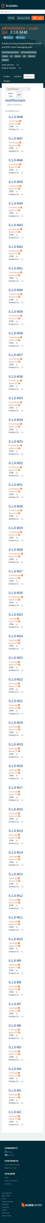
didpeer (17, 56)
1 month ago (15, 121)
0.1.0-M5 (15, 1047)
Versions (29, 76)
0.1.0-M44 (16, 203)
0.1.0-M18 (16, 766)
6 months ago (15, 402)
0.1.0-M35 (16, 398)
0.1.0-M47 (16, 138)
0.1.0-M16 (16, 809)
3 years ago (14, 1116)
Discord (9, 1155)
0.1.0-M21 (16, 701)
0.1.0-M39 (16, 311)
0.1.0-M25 (16, 614)
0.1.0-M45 (16, 182)
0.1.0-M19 (16, 744)
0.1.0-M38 (16, 333)
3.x (18, 64)
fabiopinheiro (13, 28)
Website (8, 37)
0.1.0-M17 (16, 787)
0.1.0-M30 (16, 506)
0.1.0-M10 (16, 939)
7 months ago (15, 510)
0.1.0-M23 (16, 657)
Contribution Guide (12, 1165)
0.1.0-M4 (15, 1069)
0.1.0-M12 (16, 895)
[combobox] (18, 89)
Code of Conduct (11, 1180)
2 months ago (15, 207)
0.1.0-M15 (16, 830)
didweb (5, 56)
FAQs (7, 1177)
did (24, 56)
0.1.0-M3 (15, 1090)
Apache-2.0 (14, 124)
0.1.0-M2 (15, 1112)
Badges (7, 81)
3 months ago (15, 294)
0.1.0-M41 (16, 268)
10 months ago (16, 553)
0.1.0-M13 (16, 874)
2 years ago (14, 640)
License (7, 1184)
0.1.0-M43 (16, 225)
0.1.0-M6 (15, 1025)
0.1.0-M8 (15, 982)
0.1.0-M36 (16, 376)
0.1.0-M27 (16, 571)
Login (38, 18)
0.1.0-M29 (16, 528)
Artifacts (17, 76)
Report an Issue (11, 1168)
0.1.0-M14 (16, 852)
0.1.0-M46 (16, 160)
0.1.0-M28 (16, 549)
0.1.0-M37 (16, 355)
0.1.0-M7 (15, 1004)
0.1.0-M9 (15, 960)
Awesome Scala (23, 17)
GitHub (20, 37)
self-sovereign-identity (28, 52)
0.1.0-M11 (16, 917)
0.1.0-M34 (16, 419)
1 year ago (14, 618)
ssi (11, 56)
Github (9, 1152)
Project (7, 76)
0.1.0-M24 (16, 636)
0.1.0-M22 (16, 679)
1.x (19, 68)
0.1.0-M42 (16, 246)
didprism (5, 60)
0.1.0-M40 (16, 290)
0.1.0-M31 (16, 484)
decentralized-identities (10, 52)
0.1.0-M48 (16, 117)
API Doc (11, 18)
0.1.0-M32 (16, 463)
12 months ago (16, 597)
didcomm (31, 56)
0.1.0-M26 (16, 593)
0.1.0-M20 (16, 722)
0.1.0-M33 (16, 441)
